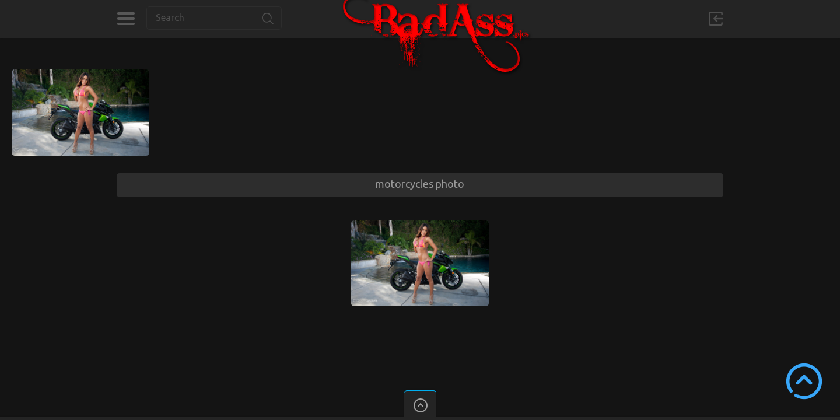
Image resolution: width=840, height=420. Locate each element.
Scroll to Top (804, 381)
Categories (126, 18)
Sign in (715, 19)
